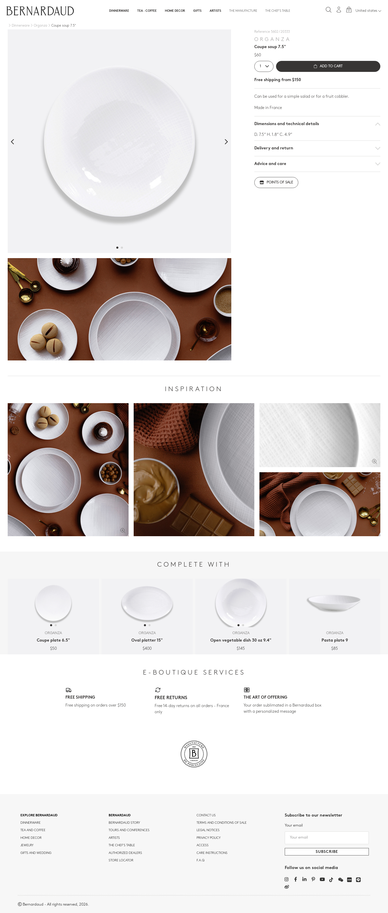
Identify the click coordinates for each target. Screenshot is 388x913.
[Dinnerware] (19, 25)
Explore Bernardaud (39, 815)
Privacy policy (209, 838)
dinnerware (30, 822)
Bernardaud (120, 815)
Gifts (197, 11)
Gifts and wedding (35, 853)
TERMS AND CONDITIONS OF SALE (222, 822)
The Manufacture (243, 11)
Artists (215, 11)
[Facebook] (295, 879)
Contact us (206, 815)
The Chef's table (277, 11)
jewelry (26, 845)
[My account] (339, 10)
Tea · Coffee (147, 11)
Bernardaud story (124, 822)
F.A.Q (200, 860)
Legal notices (208, 830)
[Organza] (38, 25)
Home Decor (175, 11)
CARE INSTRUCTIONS (212, 853)
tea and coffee (32, 830)
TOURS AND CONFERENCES (129, 830)
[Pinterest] (313, 879)
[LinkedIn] (304, 879)
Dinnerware (119, 11)
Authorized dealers (125, 853)
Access (203, 845)
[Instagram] (286, 879)
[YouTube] (322, 879)
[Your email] (327, 837)
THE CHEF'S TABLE (122, 845)
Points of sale (276, 182)
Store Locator (121, 860)
